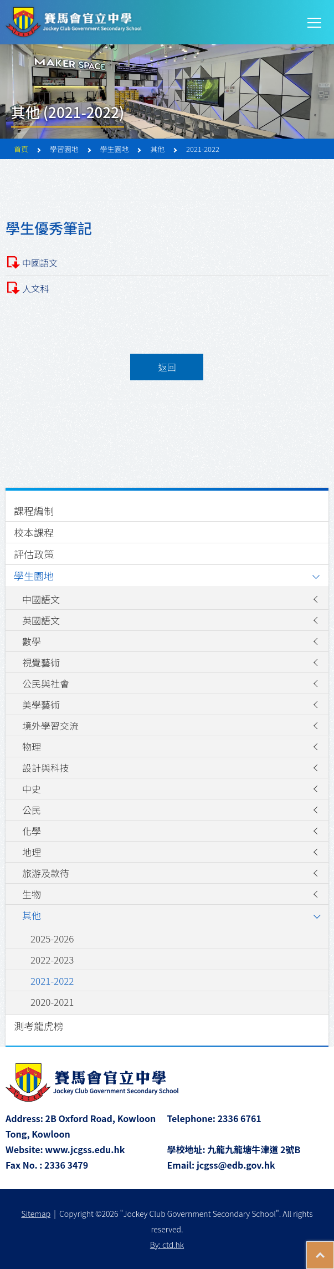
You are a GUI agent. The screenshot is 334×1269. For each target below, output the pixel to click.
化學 (31, 831)
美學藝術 (41, 704)
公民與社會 (45, 683)
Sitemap (35, 1213)
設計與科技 (45, 767)
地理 (31, 852)
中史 (31, 789)
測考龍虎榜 (39, 1025)
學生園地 (34, 575)
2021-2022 (52, 980)
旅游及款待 (45, 873)
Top (333, 1249)
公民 (31, 810)
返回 (167, 367)
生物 (31, 894)
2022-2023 (52, 959)
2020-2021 (52, 1001)
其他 (31, 915)
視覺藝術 (41, 662)
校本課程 (34, 532)
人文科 (35, 288)
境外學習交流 (50, 725)
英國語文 (41, 620)
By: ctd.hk (167, 1244)
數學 (31, 641)
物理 (31, 746)
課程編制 (34, 510)
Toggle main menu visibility (315, 21)
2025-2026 (52, 938)
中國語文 (40, 262)
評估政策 (34, 554)
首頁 (21, 149)
